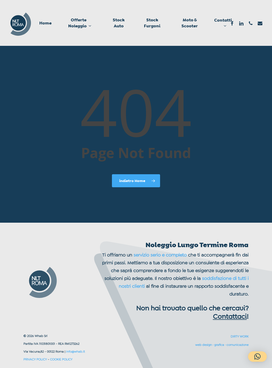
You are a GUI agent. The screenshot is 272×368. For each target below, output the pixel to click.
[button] (257, 356)
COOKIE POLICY (61, 359)
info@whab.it (75, 351)
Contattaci (230, 317)
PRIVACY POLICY (35, 359)
